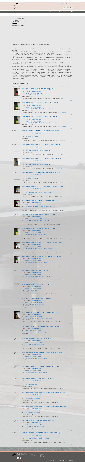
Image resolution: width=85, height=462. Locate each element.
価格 (63, 86)
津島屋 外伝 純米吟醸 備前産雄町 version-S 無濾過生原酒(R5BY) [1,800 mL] (42, 352)
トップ (13, 18)
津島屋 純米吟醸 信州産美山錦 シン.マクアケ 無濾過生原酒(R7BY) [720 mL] (42, 242)
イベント (59, 11)
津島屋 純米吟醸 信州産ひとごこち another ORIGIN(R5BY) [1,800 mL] (41, 366)
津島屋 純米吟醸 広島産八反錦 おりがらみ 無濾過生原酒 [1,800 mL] (40, 103)
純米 (30, 94)
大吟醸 (27, 94)
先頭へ (71, 100)
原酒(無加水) (39, 94)
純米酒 (38, 135)
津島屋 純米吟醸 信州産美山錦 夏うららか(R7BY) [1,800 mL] (38, 378)
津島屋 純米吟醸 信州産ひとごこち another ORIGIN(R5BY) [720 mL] (40, 326)
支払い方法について (42, 454)
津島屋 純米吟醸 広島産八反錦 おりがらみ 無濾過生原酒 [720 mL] (39, 117)
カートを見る (67, 7)
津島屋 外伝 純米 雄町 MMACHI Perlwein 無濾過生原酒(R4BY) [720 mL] (41, 172)
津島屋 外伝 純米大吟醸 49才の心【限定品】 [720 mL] (36, 298)
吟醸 (27, 108)
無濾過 (39, 108)
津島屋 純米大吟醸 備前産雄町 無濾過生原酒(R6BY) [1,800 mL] (39, 214)
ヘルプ (58, 3)
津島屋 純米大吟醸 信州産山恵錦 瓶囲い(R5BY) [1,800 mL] (38, 420)
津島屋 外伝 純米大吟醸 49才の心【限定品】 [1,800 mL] (37, 338)
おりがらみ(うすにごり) (52, 108)
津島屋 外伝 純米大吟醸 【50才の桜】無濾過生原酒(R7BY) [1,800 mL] (41, 432)
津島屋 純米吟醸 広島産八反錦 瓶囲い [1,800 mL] (35, 270)
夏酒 (36, 290)
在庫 (72, 86)
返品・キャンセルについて (43, 456)
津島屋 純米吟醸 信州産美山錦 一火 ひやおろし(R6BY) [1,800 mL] (40, 200)
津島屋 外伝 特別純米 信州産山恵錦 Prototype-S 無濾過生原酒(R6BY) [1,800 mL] (44, 406)
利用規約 (32, 454)
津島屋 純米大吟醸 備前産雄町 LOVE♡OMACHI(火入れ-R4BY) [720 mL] (41, 144)
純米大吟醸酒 (39, 93)
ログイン (71, 3)
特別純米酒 (39, 396)
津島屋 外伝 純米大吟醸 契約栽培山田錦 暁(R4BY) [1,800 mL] (38, 89)
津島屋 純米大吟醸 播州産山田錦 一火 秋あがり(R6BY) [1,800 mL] (40, 312)
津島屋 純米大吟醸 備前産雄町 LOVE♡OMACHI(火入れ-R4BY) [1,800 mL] (42, 158)
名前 (60, 86)
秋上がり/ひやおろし (46, 94)
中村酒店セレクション (52, 11)
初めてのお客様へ (64, 3)
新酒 (36, 108)
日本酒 (71, 11)
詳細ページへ (63, 98)
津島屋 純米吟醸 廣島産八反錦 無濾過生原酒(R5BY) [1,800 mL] (39, 228)
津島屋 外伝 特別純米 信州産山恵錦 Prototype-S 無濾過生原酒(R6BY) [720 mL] (43, 392)
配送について (41, 455)
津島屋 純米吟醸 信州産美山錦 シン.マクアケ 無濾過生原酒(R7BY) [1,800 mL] (43, 186)
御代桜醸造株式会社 (36, 91)
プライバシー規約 (33, 455)
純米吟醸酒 (39, 107)
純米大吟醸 (34, 94)
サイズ (65, 86)
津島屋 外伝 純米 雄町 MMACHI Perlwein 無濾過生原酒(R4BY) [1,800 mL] (42, 130)
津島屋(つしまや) (28, 93)
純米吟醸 (32, 108)
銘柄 (68, 86)
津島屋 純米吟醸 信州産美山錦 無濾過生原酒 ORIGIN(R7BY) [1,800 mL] (41, 256)
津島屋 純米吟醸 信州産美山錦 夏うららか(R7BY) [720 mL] (38, 284)
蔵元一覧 (66, 11)
